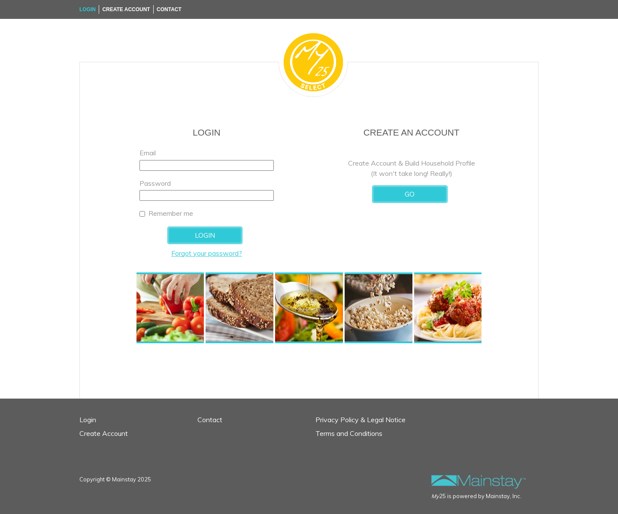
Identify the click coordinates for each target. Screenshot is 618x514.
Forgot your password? (206, 253)
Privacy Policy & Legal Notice (360, 419)
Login (87, 9)
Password (155, 183)
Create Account (126, 9)
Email (147, 152)
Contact (169, 9)
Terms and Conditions (348, 433)
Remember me (170, 213)
